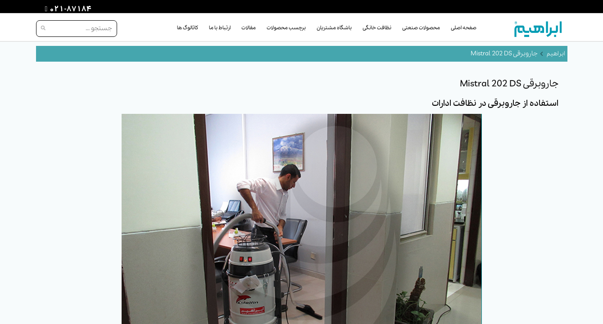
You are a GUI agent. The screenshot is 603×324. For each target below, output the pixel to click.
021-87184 (69, 9)
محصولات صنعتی (421, 28)
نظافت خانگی (377, 28)
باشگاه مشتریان (334, 28)
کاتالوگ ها (187, 28)
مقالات (248, 28)
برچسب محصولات (286, 28)
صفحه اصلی (463, 28)
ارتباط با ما (220, 28)
